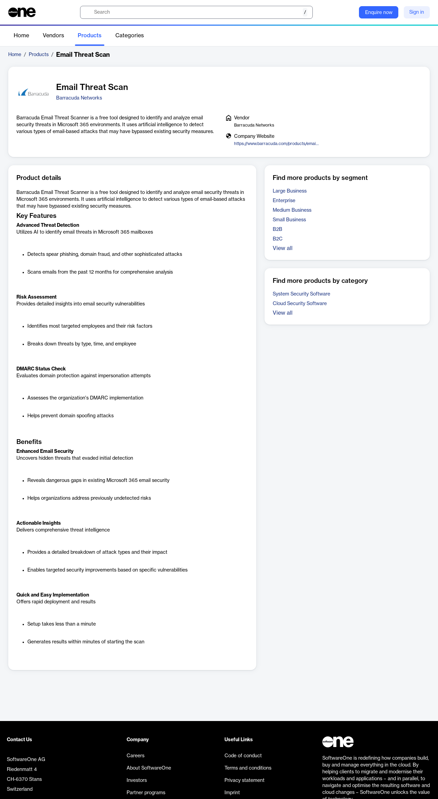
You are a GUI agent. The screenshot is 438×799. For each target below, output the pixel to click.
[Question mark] (349, 12)
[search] (196, 12)
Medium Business (292, 210)
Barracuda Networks (79, 98)
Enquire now (378, 12)
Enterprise (284, 200)
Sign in (416, 12)
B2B (277, 229)
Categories (129, 35)
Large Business (290, 191)
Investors (137, 780)
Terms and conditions (247, 768)
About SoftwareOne (149, 768)
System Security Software (301, 294)
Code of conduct (243, 756)
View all (283, 248)
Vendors (53, 35)
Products (90, 35)
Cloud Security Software (300, 303)
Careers (135, 756)
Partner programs (146, 792)
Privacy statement (244, 780)
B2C (278, 239)
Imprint (232, 792)
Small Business (289, 220)
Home (21, 35)
